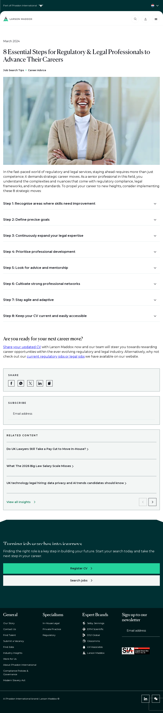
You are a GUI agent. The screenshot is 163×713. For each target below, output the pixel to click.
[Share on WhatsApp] (21, 383)
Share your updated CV (22, 347)
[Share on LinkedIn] (40, 383)
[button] (80, 203)
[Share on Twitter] (30, 383)
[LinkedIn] (145, 699)
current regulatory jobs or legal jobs (56, 356)
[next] (152, 502)
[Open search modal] (135, 19)
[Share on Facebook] (11, 383)
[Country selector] (81, 5)
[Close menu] (156, 19)
